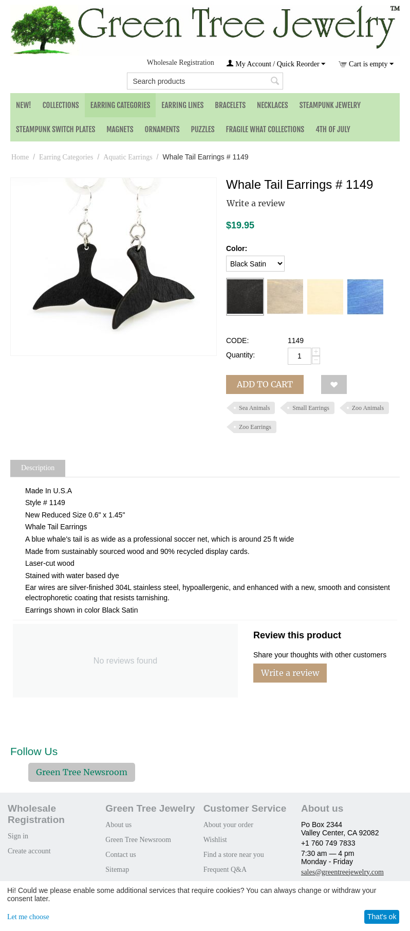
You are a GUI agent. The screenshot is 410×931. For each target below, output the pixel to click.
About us (118, 825)
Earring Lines (182, 105)
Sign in (18, 836)
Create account (29, 851)
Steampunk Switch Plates (55, 129)
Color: (236, 248)
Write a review (256, 203)
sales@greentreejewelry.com (342, 872)
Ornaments (162, 129)
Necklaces (272, 105)
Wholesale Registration (180, 62)
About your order (228, 825)
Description (37, 468)
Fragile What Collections (265, 129)
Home (20, 157)
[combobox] (205, 81)
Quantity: (240, 355)
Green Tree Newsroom (81, 772)
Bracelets (230, 105)
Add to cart (265, 384)
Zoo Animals (368, 407)
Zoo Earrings (255, 427)
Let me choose (28, 917)
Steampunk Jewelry (330, 105)
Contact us (120, 854)
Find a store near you (233, 854)
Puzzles (203, 129)
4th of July (332, 129)
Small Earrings (310, 407)
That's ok (381, 916)
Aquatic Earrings (127, 157)
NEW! (23, 105)
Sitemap (117, 869)
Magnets (119, 129)
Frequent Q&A (225, 869)
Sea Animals (254, 407)
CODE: (237, 340)
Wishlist (215, 840)
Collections (61, 105)
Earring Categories (120, 105)
